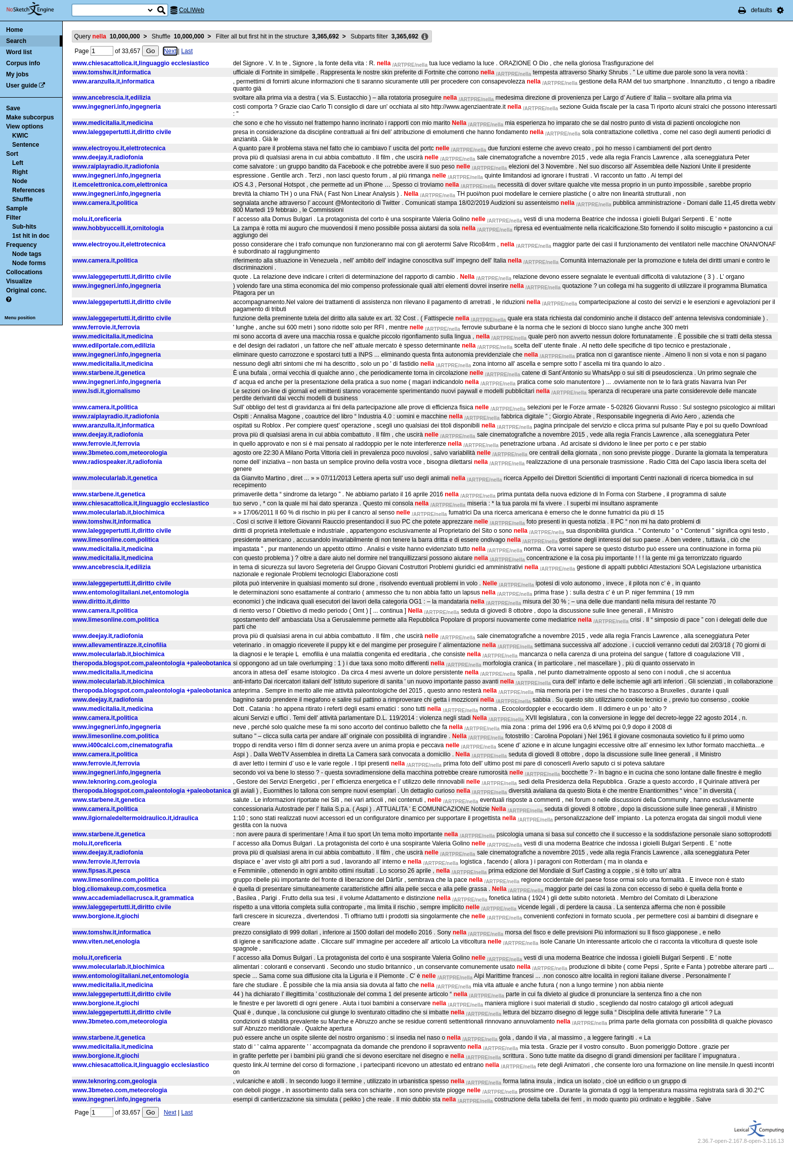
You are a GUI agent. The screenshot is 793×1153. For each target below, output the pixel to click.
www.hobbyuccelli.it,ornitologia (118, 228)
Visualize (19, 281)
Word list (19, 52)
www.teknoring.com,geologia (115, 781)
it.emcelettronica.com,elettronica (120, 184)
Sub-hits (24, 226)
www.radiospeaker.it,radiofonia (117, 461)
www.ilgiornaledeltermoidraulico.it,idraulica (135, 818)
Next (170, 51)
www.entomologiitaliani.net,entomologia (131, 592)
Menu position (20, 317)
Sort (12, 153)
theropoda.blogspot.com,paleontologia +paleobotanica (152, 663)
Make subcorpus (30, 117)
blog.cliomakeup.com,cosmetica (119, 888)
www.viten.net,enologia (106, 941)
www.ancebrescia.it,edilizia (112, 97)
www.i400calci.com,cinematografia (123, 745)
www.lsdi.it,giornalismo (107, 391)
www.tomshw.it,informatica (112, 72)
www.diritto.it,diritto (101, 601)
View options (24, 126)
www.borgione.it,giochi (106, 916)
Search (16, 41)
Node (19, 181)
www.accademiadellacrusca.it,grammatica (133, 898)
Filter (13, 217)
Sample (17, 208)
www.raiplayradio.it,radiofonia (116, 166)
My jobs (17, 74)
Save (13, 108)
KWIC (20, 135)
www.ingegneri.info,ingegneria (117, 106)
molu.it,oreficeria (97, 219)
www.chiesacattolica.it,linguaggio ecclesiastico (141, 63)
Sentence (25, 144)
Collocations (24, 272)
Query (107, 36)
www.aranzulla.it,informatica (114, 81)
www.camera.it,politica (105, 202)
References (28, 190)
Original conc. (26, 290)
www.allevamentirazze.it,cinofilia (120, 645)
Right (20, 172)
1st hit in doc (31, 235)
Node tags (26, 254)
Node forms (29, 263)
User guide (21, 85)
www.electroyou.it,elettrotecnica (119, 148)
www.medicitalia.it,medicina (113, 122)
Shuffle (22, 199)
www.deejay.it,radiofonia (108, 157)
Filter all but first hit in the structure (277, 36)
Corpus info (23, 63)
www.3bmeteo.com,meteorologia (120, 452)
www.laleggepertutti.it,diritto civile (122, 132)
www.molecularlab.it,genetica (115, 478)
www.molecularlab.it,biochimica (119, 512)
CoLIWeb (191, 10)
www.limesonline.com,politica (116, 539)
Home (14, 29)
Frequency (21, 244)
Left (17, 162)
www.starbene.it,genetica (109, 372)
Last (187, 51)
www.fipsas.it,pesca (101, 870)
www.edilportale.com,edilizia (114, 345)
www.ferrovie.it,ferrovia (106, 327)
